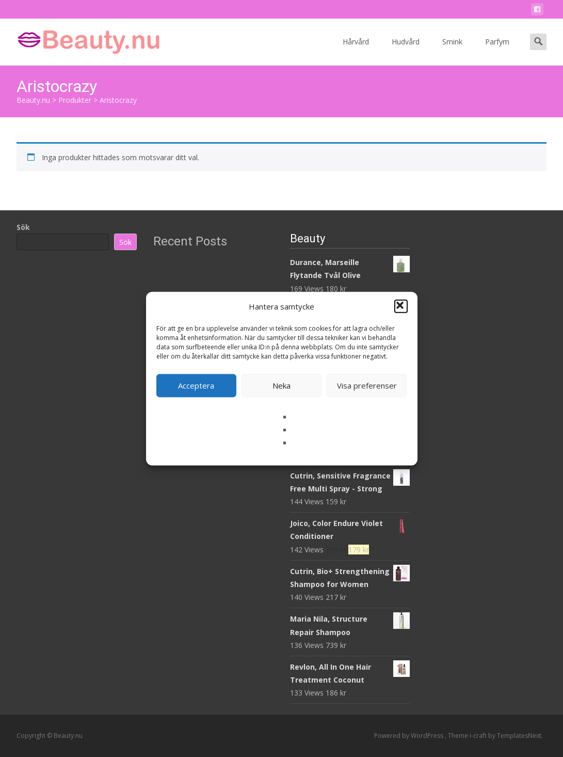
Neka (281, 385)
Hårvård (356, 51)
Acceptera (196, 385)
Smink (452, 51)
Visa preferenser (367, 385)
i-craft (479, 735)
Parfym (497, 51)
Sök (23, 227)
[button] (401, 306)
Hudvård (406, 51)
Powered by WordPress (409, 735)
